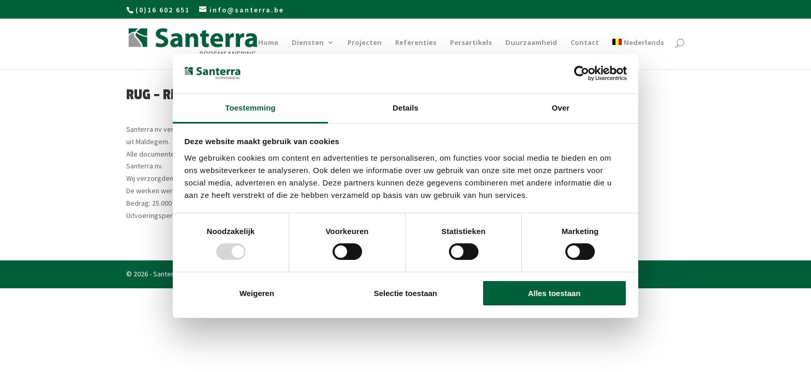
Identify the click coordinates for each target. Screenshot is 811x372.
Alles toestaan (554, 293)
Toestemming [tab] (250, 107)
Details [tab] (405, 107)
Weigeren (256, 293)
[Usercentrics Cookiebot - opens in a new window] (581, 73)
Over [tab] (561, 107)
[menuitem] (638, 54)
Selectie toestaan (406, 293)
